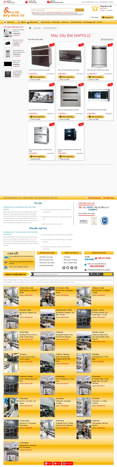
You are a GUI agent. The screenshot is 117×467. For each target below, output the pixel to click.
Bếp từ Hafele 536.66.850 (16, 61)
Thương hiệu (55, 22)
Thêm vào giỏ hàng (37, 77)
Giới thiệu (102, 10)
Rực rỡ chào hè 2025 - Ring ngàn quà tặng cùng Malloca (57, 234)
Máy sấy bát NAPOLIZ (50, 28)
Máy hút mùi (34, 22)
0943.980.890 (65, 295)
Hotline (48, 463)
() (112, 17)
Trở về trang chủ (94, 198)
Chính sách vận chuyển (47, 262)
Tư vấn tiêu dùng (75, 22)
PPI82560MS (58, 13)
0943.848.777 (65, 428)
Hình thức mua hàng (46, 257)
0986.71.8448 (65, 317)
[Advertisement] (71, 180)
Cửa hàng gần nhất (89, 22)
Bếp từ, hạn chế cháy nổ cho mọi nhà (52, 224)
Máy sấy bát (37, 28)
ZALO (57, 463)
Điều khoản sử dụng (70, 260)
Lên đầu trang (108, 198)
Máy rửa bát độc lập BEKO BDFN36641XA (19, 51)
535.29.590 (74, 13)
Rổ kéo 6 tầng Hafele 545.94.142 (18, 30)
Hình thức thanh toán (46, 260)
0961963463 (100, 361)
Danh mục (11, 22)
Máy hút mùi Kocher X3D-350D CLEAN (18, 41)
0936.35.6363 (101, 317)
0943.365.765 (28, 317)
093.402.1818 (28, 383)
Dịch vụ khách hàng (70, 262)
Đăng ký (108, 274)
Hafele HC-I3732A (40, 13)
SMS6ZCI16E (67, 13)
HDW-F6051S (50, 13)
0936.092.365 (28, 295)
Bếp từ (23, 22)
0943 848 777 (65, 383)
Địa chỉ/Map (67, 463)
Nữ (99, 274)
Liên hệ (99, 22)
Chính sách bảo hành (46, 265)
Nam (94, 274)
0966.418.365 (65, 339)
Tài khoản (109, 10)
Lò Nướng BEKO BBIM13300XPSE (17, 72)
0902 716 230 (103, 8)
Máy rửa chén (45, 22)
